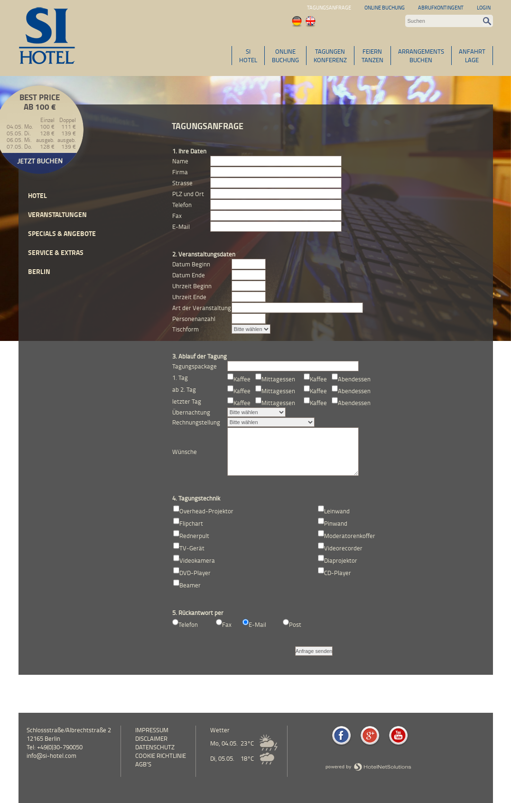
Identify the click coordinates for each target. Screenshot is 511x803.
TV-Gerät (191, 548)
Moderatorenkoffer (349, 535)
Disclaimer (151, 738)
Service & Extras (56, 252)
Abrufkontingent (441, 7)
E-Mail (257, 624)
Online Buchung (384, 7)
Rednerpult (194, 535)
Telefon (188, 624)
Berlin (39, 271)
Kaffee (242, 379)
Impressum (151, 730)
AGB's (143, 764)
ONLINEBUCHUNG (285, 55)
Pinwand (335, 523)
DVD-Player (195, 572)
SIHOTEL (248, 55)
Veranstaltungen (57, 214)
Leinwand (337, 511)
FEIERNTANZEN (372, 55)
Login (484, 7)
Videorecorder (343, 548)
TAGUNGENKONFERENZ (330, 55)
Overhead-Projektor (206, 511)
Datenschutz (155, 747)
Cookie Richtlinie (160, 755)
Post (295, 624)
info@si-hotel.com (51, 755)
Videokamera (197, 560)
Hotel (37, 195)
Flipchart (191, 523)
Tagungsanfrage (329, 7)
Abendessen (354, 379)
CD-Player (337, 572)
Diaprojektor (340, 560)
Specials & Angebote (62, 233)
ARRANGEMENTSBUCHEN (421, 55)
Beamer (190, 585)
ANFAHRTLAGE (472, 55)
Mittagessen (278, 379)
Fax (227, 624)
